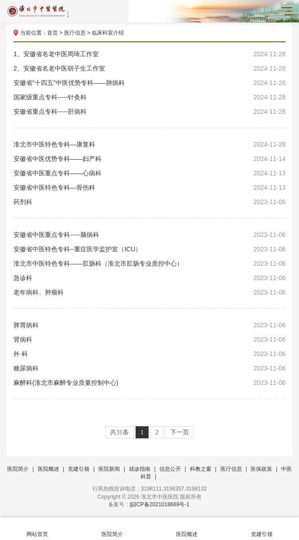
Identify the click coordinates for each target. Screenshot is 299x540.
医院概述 (48, 469)
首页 (52, 33)
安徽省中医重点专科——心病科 (149, 173)
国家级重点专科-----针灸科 (149, 97)
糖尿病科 (149, 368)
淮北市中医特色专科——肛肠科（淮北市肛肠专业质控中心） (149, 263)
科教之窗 (200, 469)
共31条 (119, 432)
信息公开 (170, 469)
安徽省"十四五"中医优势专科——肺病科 (149, 83)
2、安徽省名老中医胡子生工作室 (149, 68)
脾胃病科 (149, 325)
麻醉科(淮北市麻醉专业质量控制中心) (149, 382)
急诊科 (149, 278)
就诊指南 (139, 469)
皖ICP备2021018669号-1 (159, 504)
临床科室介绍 (108, 33)
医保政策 (261, 469)
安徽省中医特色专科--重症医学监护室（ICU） (149, 249)
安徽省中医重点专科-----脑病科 (149, 235)
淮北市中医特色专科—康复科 (149, 144)
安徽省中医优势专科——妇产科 (149, 159)
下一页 (179, 432)
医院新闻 (109, 469)
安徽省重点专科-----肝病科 (149, 111)
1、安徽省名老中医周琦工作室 (149, 54)
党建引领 (78, 469)
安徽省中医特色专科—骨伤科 (149, 187)
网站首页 (37, 529)
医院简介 (18, 469)
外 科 (149, 354)
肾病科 (149, 339)
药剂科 (149, 202)
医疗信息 (75, 33)
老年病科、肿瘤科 (149, 292)
